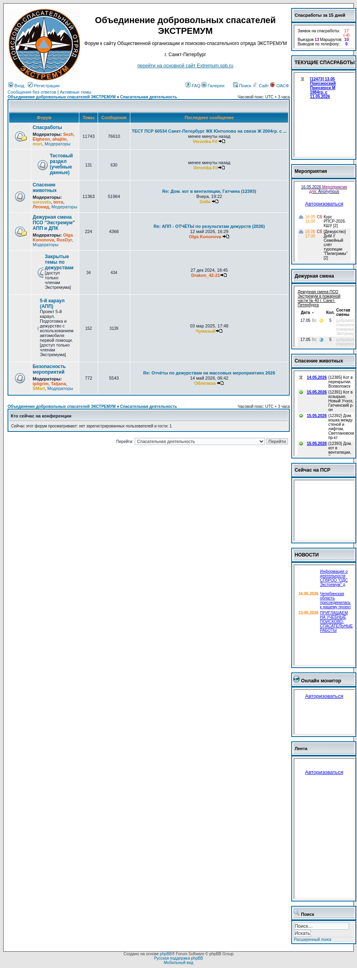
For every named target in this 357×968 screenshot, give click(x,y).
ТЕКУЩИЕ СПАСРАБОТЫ (324, 62)
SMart (39, 388)
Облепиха (205, 383)
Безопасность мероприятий (49, 369)
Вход (16, 85)
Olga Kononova (53, 237)
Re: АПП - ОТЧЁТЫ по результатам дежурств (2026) (209, 226)
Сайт (261, 85)
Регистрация (43, 85)
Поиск (242, 85)
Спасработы (47, 127)
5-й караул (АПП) (52, 303)
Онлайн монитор (321, 681)
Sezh (68, 134)
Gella (205, 201)
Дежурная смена (314, 276)
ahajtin (60, 139)
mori (37, 143)
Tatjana (58, 383)
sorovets (42, 202)
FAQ (193, 85)
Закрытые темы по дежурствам (59, 262)
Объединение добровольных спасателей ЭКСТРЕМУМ (62, 97)
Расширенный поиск (312, 939)
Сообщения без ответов (32, 92)
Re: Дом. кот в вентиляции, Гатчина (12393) (209, 191)
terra (58, 202)
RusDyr (64, 239)
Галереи (213, 85)
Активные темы (75, 92)
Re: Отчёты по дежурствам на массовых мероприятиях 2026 (209, 372)
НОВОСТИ (306, 555)
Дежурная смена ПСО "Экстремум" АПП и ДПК (54, 222)
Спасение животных (45, 187)
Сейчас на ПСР (312, 470)
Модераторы (58, 143)
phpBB (166, 954)
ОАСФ (279, 85)
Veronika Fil (205, 141)
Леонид (41, 206)
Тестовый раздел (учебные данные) (61, 164)
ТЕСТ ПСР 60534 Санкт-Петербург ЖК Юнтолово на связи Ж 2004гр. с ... (209, 131)
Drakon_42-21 (205, 275)
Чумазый (206, 331)
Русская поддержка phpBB (178, 958)
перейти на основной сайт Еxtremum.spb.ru (185, 66)
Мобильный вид (178, 962)
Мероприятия (310, 171)
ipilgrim (41, 383)
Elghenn (41, 139)
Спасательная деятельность (148, 97)
